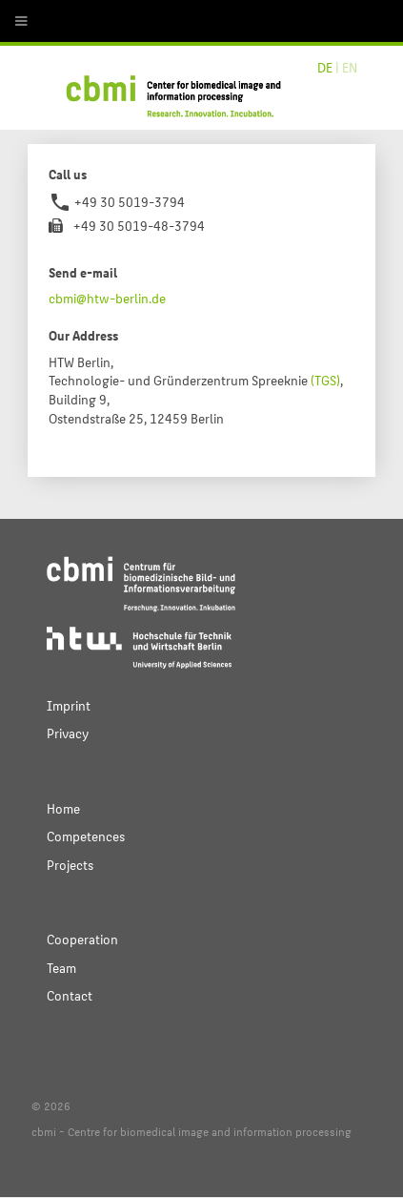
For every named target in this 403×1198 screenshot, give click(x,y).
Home (63, 808)
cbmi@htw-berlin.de (107, 298)
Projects (70, 865)
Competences (86, 836)
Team (61, 968)
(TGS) (325, 380)
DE (324, 67)
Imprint (69, 705)
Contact (69, 995)
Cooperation (82, 939)
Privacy (68, 733)
